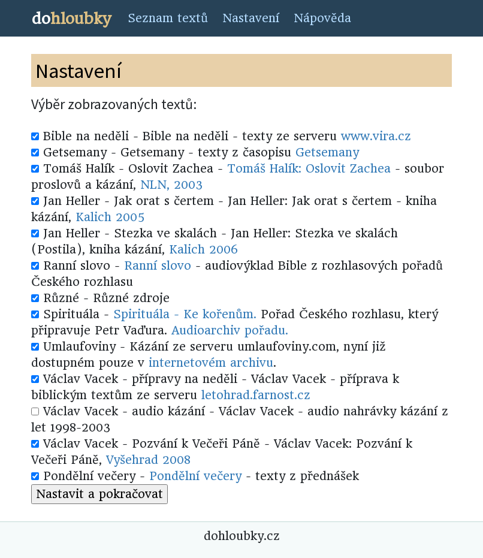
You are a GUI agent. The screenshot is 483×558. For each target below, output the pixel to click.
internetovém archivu (211, 363)
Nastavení (250, 18)
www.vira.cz (376, 136)
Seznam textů (168, 18)
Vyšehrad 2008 (148, 460)
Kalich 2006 (203, 250)
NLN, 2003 (171, 185)
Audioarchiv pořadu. (229, 330)
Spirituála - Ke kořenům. (184, 314)
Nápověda (322, 18)
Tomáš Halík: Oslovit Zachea (309, 169)
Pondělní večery (195, 476)
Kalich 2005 (110, 217)
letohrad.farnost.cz (255, 395)
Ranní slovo (157, 266)
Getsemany (327, 152)
